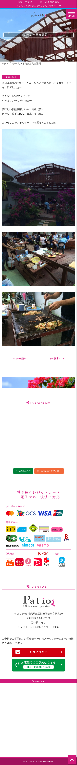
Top (4, 63)
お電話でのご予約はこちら (39, 665)
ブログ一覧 (14, 63)
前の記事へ (21, 358)
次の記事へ (55, 358)
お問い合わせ (39, 652)
